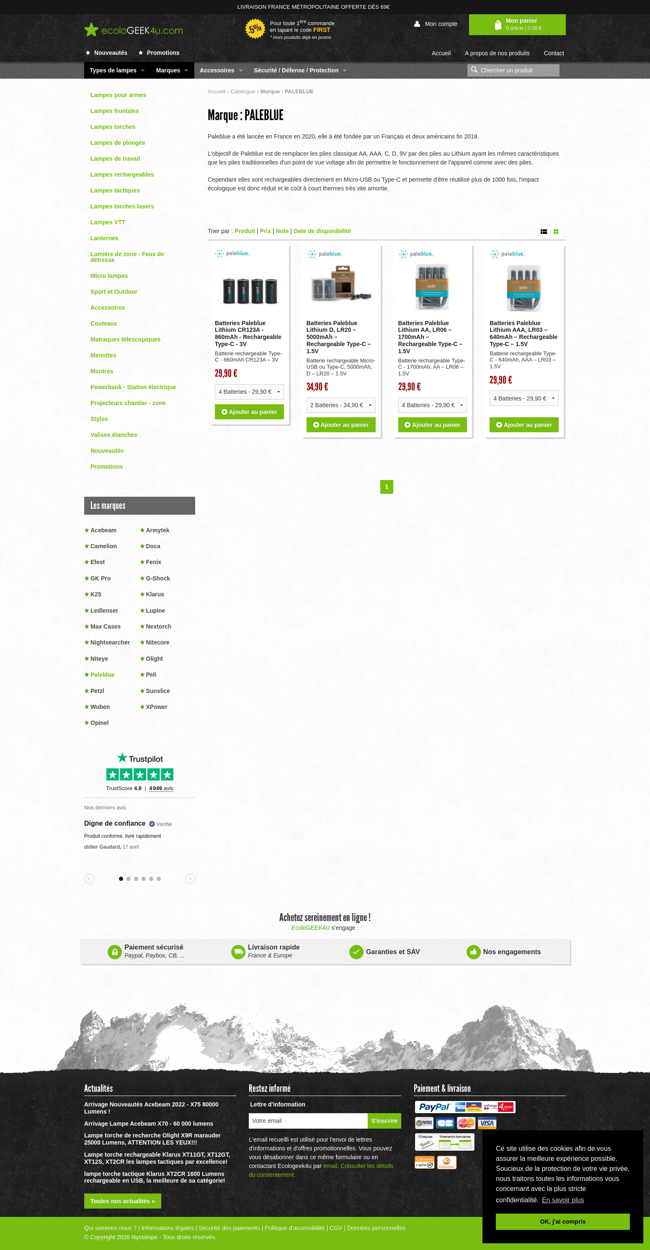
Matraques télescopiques (125, 339)
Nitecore (158, 642)
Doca (153, 546)
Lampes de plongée (117, 142)
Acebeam (103, 530)
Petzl (97, 691)
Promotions (159, 52)
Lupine (155, 610)
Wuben (100, 706)
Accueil (441, 53)
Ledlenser (104, 610)
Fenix (154, 562)
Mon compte (435, 24)
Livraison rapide (265, 951)
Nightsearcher (110, 642)
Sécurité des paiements (229, 1227)
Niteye (99, 658)
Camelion (103, 546)
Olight (154, 658)
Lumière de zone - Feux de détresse (127, 257)
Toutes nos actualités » (122, 1201)
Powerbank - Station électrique (133, 387)
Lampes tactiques (115, 190)
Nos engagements (504, 950)
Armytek (158, 530)
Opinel (99, 722)
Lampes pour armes (118, 95)
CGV (336, 1227)
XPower (157, 706)
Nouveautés (106, 52)
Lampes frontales (114, 111)
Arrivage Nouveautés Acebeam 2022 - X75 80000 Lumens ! (151, 1108)
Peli (151, 674)
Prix (265, 231)
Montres (101, 371)
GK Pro (100, 578)
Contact (554, 53)
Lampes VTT (107, 222)
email (330, 1166)
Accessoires (107, 307)
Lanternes (104, 238)
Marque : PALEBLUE (246, 115)
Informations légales (168, 1227)
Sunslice (158, 691)
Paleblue (102, 674)
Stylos (99, 419)
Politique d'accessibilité (295, 1227)
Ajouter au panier (249, 424)
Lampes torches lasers (122, 206)
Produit (245, 231)
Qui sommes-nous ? (110, 1227)
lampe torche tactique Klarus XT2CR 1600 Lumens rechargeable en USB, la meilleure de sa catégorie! (154, 1177)
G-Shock (158, 578)
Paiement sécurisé (146, 951)
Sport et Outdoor (113, 291)
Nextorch (159, 626)
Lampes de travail (115, 158)
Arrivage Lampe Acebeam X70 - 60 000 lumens (148, 1123)
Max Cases (105, 626)
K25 (95, 594)
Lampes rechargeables (122, 174)
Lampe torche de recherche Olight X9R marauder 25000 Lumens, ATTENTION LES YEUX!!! (152, 1139)
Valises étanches (113, 434)
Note (282, 231)
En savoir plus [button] (563, 1200)
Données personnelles (376, 1227)
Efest (97, 562)
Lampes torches (112, 126)
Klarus (155, 594)
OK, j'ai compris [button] (563, 1221)
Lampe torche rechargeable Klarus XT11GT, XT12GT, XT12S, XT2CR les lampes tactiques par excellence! (157, 1158)
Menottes (103, 355)
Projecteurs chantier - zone (128, 403)
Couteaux (103, 323)
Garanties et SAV (384, 950)
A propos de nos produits (497, 53)
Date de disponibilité (322, 231)
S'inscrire (384, 1120)
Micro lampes (109, 275)
